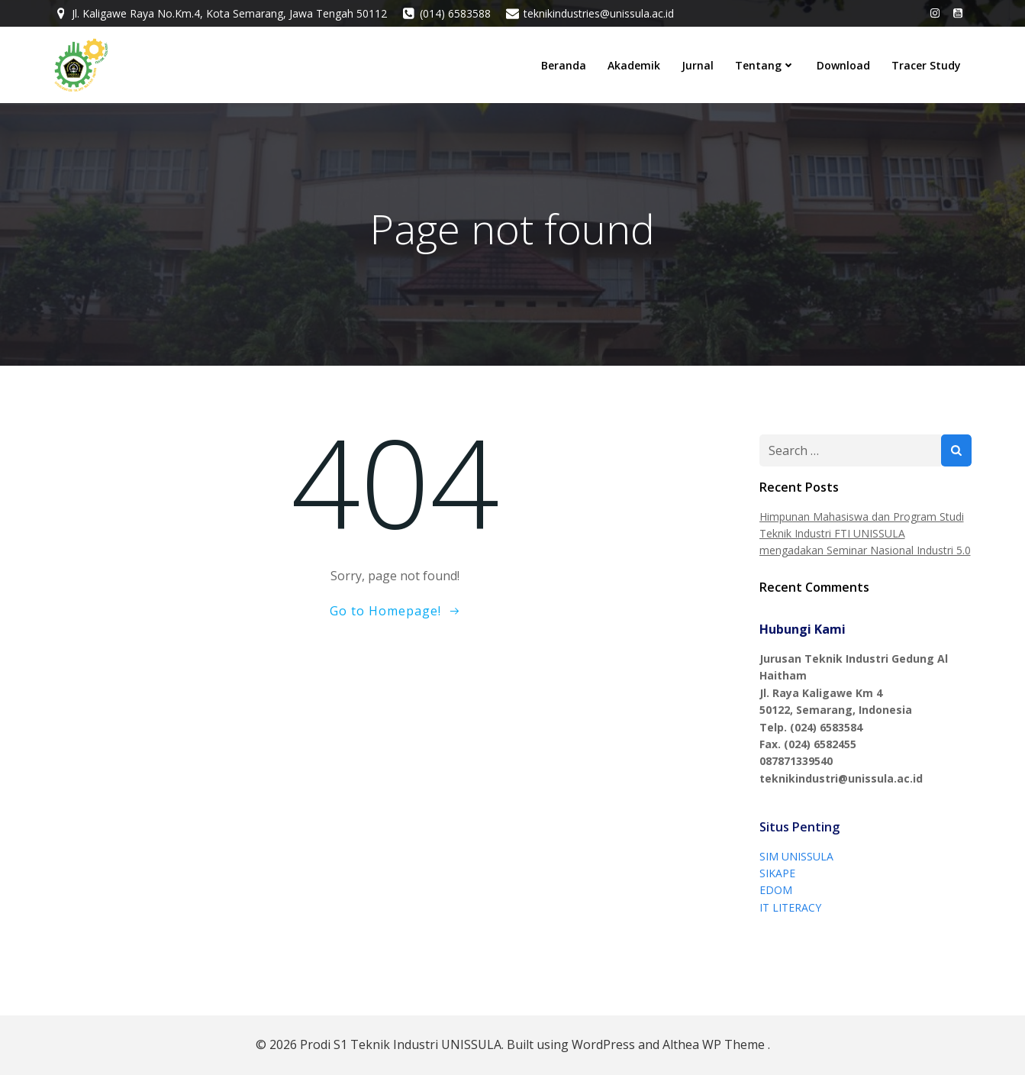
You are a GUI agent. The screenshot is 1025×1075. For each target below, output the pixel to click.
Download (843, 65)
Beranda (563, 65)
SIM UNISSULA (796, 856)
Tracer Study (926, 65)
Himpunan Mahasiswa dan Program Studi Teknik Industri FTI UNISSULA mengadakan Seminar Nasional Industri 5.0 (865, 533)
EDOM (775, 890)
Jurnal (698, 65)
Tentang (765, 65)
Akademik (634, 65)
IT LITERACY (790, 907)
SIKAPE (777, 873)
